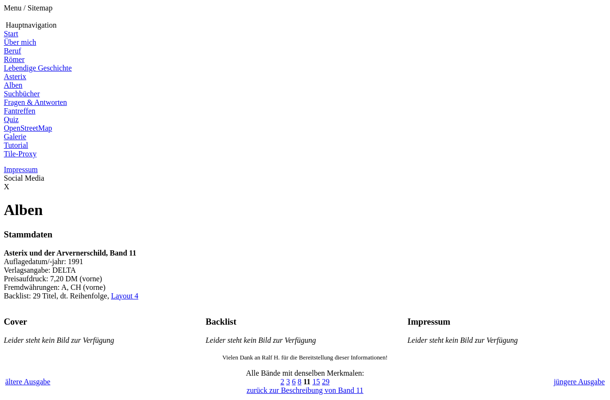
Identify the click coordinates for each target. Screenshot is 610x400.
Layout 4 (124, 296)
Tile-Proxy (20, 154)
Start (11, 34)
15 (316, 382)
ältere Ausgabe (28, 382)
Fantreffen (19, 111)
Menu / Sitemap (28, 8)
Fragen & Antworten (35, 102)
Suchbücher (22, 94)
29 (326, 382)
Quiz (11, 119)
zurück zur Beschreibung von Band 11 (304, 390)
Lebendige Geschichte (38, 68)
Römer (14, 59)
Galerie (15, 137)
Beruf (12, 51)
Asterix (15, 76)
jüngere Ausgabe (579, 382)
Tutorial (16, 145)
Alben (13, 85)
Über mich (20, 42)
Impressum (21, 169)
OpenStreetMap (28, 128)
